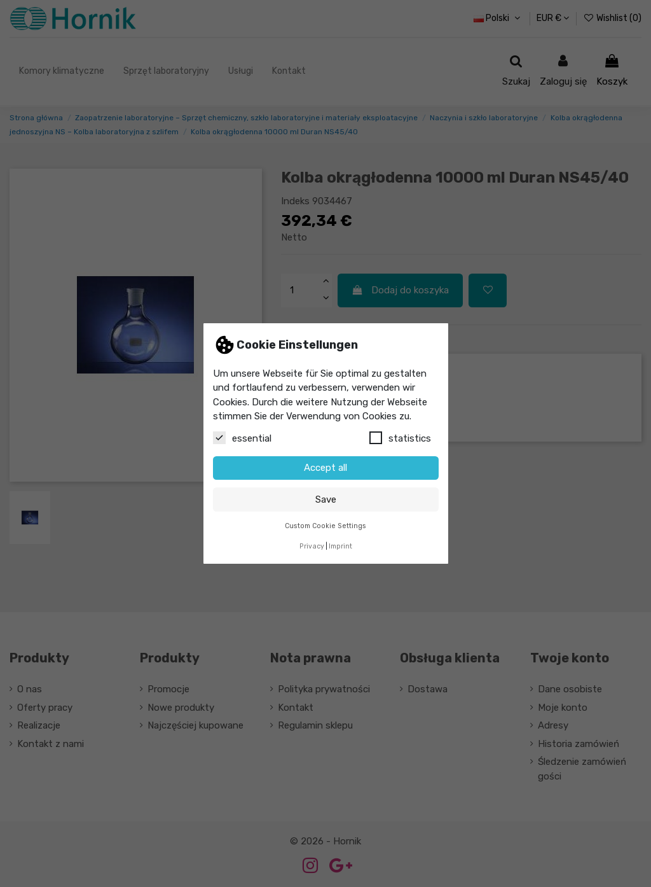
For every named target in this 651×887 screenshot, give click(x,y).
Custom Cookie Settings (325, 526)
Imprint (340, 546)
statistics (400, 437)
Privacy (311, 546)
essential (242, 437)
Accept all (325, 467)
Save (325, 499)
